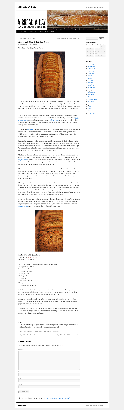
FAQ (36, 31)
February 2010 (91, 63)
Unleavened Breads (92, 99)
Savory (40, 331)
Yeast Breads (91, 101)
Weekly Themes (49, 31)
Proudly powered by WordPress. (95, 405)
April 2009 (90, 80)
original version (23, 159)
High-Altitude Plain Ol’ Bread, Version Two (68, 38)
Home (20, 31)
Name (20, 372)
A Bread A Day (26, 6)
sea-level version (54, 120)
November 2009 (91, 68)
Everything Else (91, 92)
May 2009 (90, 78)
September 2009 (91, 71)
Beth (35, 44)
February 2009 (91, 84)
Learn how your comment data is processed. (56, 398)
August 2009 (91, 73)
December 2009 (91, 66)
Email (20, 378)
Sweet (44, 331)
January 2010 (91, 64)
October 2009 (91, 70)
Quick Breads (34, 331)
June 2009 (90, 77)
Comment (21, 349)
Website (20, 384)
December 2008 (91, 87)
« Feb (87, 57)
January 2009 (91, 85)
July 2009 (90, 75)
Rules (41, 31)
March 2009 (90, 82)
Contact (31, 31)
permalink (56, 331)
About (25, 31)
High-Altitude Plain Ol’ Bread (26, 38)
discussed (30, 129)
